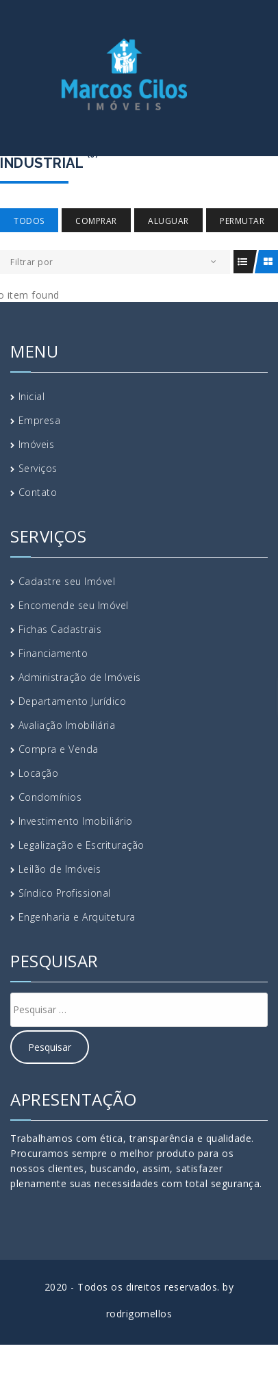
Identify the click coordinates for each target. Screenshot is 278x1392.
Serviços (38, 468)
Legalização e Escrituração (81, 845)
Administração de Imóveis (79, 677)
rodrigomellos (139, 1313)
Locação (38, 773)
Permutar (242, 221)
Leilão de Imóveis (59, 868)
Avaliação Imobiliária (67, 725)
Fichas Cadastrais (60, 629)
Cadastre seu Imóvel (67, 581)
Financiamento (53, 653)
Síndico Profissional (64, 892)
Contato (38, 492)
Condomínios (50, 797)
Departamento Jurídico (72, 701)
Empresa (39, 420)
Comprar (96, 221)
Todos (29, 221)
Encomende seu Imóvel (73, 605)
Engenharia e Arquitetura (77, 916)
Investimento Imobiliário (75, 821)
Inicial (31, 396)
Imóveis (36, 444)
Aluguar (168, 221)
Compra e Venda (58, 749)
